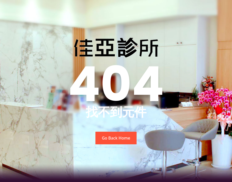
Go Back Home (116, 138)
